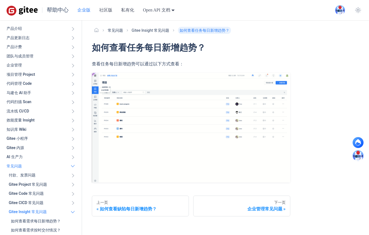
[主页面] (96, 30)
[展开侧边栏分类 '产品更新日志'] (73, 38)
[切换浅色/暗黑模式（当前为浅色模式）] (358, 10)
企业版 (83, 10)
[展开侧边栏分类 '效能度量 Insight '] (73, 120)
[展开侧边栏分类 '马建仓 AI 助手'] (73, 93)
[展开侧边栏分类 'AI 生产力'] (73, 157)
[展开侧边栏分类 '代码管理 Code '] (73, 84)
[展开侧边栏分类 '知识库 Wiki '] (73, 130)
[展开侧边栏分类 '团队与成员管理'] (73, 56)
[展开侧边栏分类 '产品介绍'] (73, 29)
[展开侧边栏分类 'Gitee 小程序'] (73, 139)
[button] (42, 175)
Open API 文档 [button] (156, 10)
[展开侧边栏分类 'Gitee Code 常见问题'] (73, 194)
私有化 (127, 10)
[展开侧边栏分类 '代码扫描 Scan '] (73, 102)
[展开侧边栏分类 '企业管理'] (73, 65)
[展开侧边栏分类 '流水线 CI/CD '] (73, 111)
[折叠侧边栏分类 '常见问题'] (73, 166)
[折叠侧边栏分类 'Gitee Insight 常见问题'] (73, 212)
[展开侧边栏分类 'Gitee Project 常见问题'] (73, 185)
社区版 (105, 10)
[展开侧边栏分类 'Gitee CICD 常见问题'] (73, 203)
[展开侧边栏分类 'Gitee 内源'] (73, 148)
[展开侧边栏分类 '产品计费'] (73, 47)
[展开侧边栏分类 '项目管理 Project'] (73, 75)
